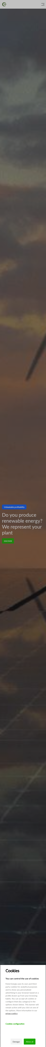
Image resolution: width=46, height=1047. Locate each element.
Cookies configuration (15, 1024)
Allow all (29, 1041)
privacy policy (11, 1013)
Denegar (16, 1041)
